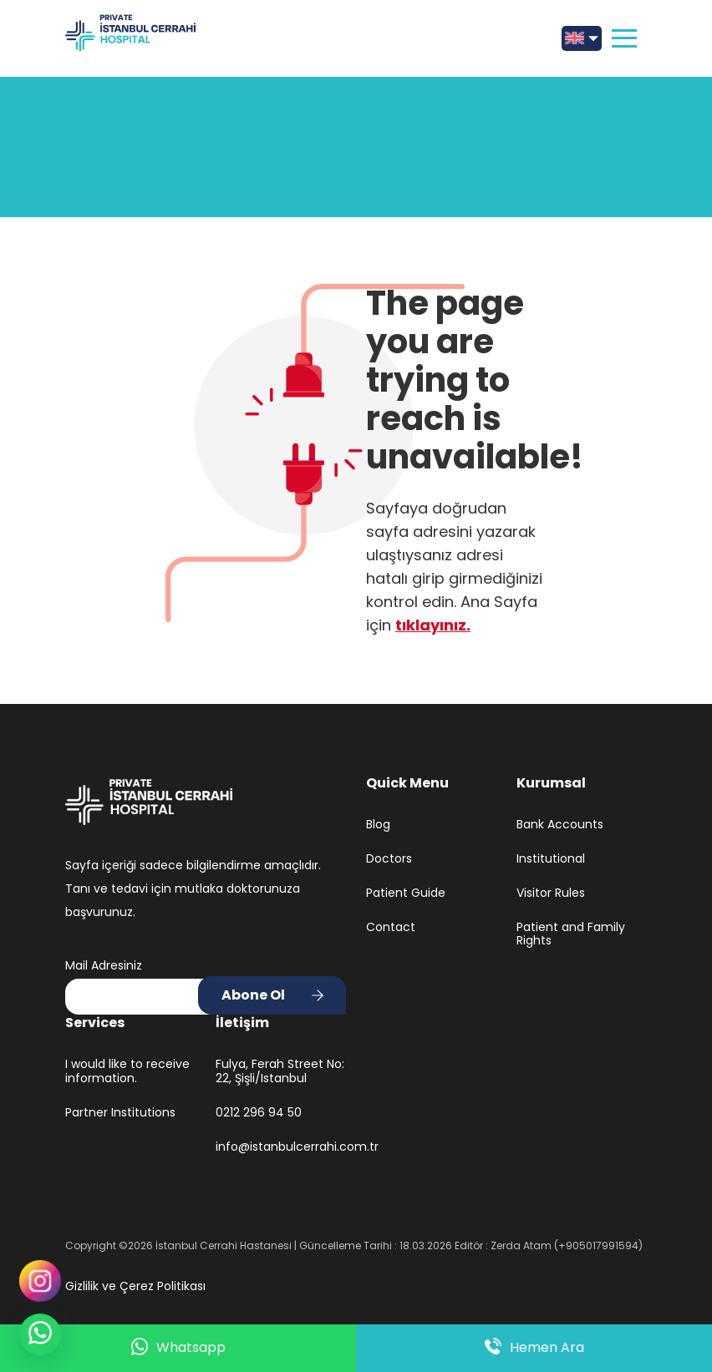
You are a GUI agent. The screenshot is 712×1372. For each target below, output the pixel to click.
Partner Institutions (120, 1113)
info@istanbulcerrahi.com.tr (281, 1147)
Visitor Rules (550, 893)
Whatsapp (178, 1348)
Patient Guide (405, 893)
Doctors (389, 859)
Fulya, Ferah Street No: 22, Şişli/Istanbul (280, 1071)
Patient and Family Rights (570, 934)
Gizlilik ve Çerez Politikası (135, 1286)
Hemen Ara (534, 1348)
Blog (378, 825)
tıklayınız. (432, 625)
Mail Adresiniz (103, 965)
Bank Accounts (559, 825)
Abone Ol (253, 995)
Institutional (550, 859)
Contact (390, 927)
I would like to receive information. (127, 1071)
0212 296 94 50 (259, 1113)
